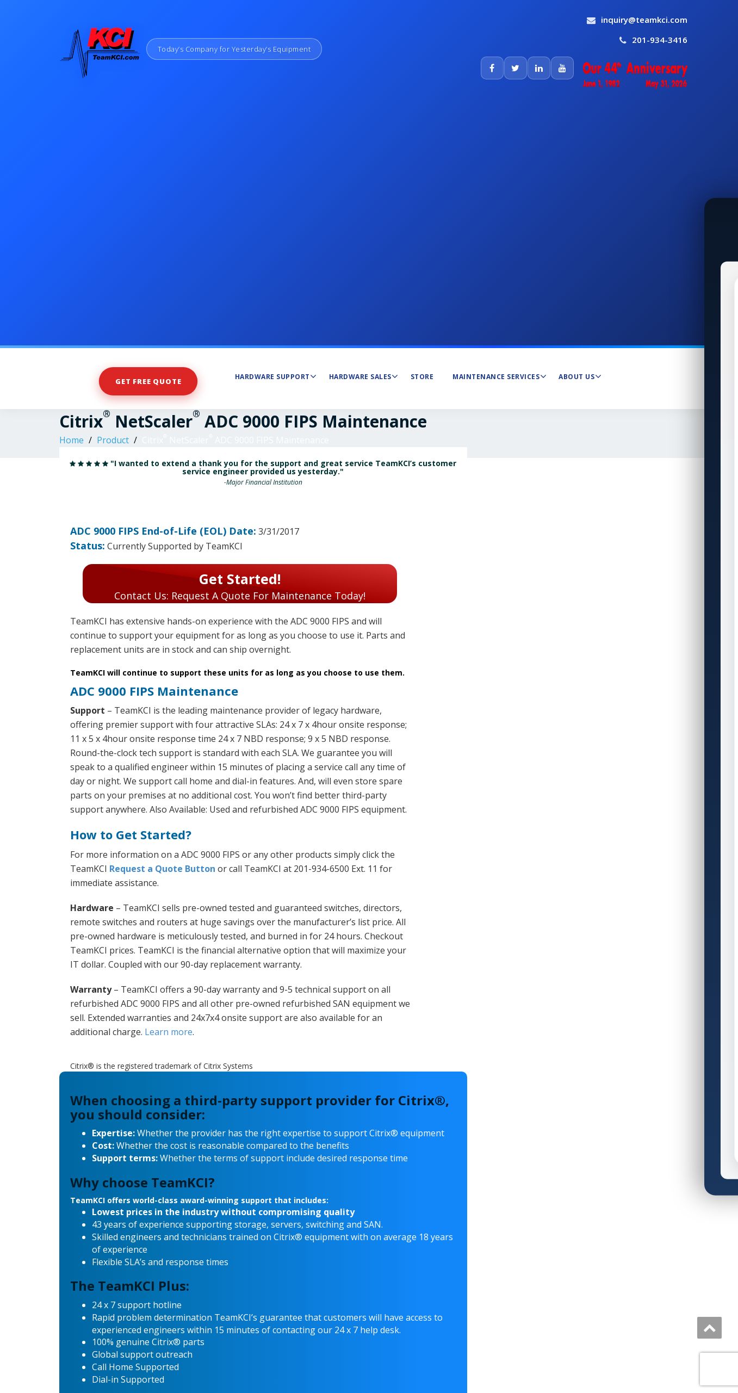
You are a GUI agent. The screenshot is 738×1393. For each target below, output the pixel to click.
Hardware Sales (364, 376)
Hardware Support (276, 376)
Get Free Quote (148, 381)
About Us (580, 376)
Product (113, 440)
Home (71, 440)
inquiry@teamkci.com (644, 19)
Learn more (169, 1032)
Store (422, 376)
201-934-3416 (659, 39)
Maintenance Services (499, 376)
